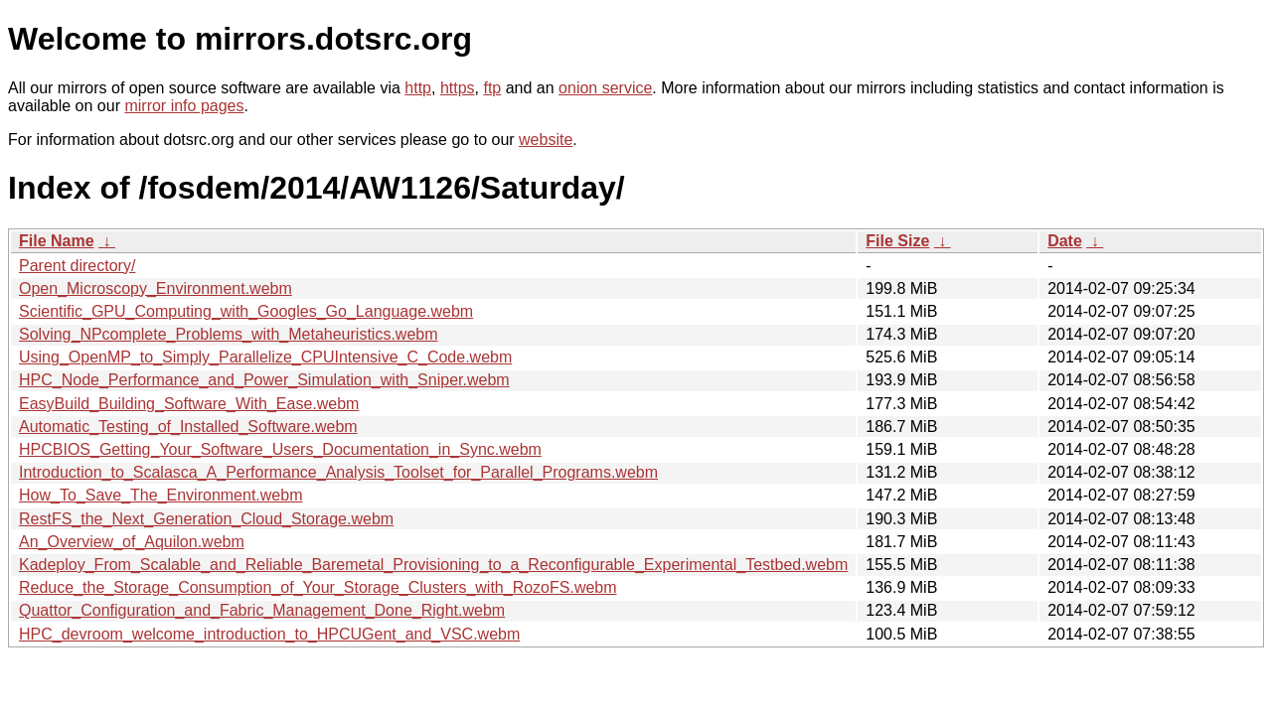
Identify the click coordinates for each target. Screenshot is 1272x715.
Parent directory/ (77, 265)
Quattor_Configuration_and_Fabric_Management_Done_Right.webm (262, 610)
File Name (56, 240)
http (417, 87)
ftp (492, 87)
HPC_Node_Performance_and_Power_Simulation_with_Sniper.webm (264, 379)
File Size (897, 240)
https (457, 87)
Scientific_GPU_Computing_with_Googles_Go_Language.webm (246, 311)
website (545, 139)
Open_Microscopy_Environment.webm (155, 288)
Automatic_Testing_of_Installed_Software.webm (188, 426)
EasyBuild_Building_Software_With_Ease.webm (189, 403)
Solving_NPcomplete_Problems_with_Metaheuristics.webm (228, 334)
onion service (605, 87)
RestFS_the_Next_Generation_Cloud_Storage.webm (206, 518)
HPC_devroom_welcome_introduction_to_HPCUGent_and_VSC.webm (269, 634)
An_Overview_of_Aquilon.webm (131, 541)
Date (1064, 240)
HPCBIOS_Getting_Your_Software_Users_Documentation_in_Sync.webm (280, 449)
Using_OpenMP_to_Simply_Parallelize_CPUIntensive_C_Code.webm (265, 357)
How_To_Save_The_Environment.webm (160, 495)
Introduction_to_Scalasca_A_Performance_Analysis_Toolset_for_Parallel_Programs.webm (338, 472)
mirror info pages (183, 105)
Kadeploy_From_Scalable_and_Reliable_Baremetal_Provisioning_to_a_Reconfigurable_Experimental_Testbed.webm (433, 564)
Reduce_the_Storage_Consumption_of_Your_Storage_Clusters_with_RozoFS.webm (318, 587)
